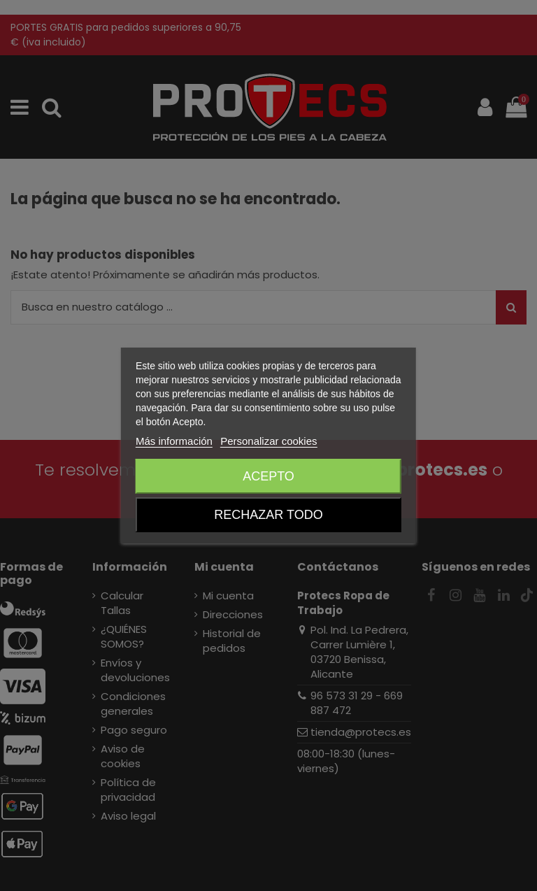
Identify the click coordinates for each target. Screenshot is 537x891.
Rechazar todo (268, 515)
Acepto (268, 476)
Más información (174, 441)
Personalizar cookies (268, 441)
